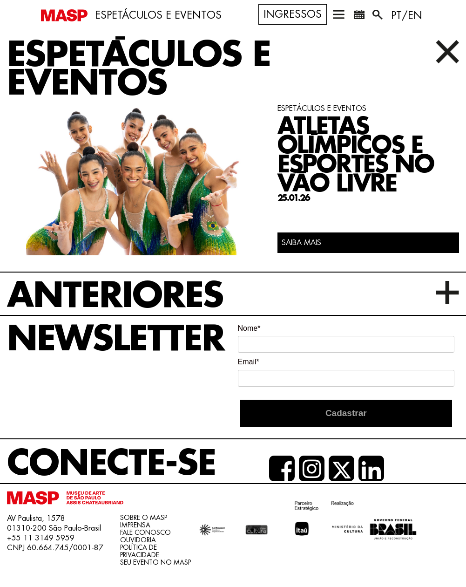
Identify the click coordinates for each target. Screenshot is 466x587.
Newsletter (115, 339)
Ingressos (292, 14)
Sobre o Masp (143, 517)
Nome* (249, 328)
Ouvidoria (138, 540)
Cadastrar (346, 413)
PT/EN (406, 16)
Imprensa (135, 525)
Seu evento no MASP (155, 562)
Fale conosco (145, 532)
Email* (248, 362)
